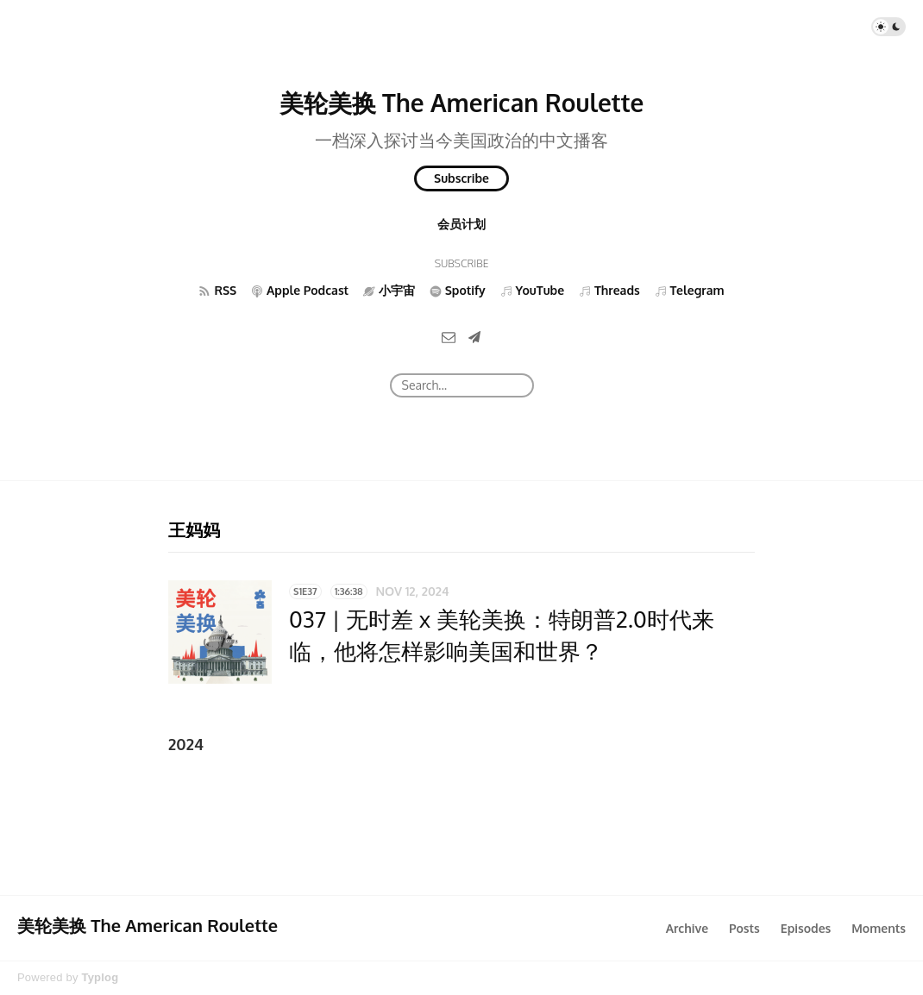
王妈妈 (194, 529)
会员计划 (461, 223)
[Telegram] (474, 337)
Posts (744, 928)
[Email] (448, 337)
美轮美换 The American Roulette (461, 102)
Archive (687, 928)
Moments (878, 928)
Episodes (806, 928)
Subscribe (461, 178)
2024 (186, 744)
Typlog (99, 977)
